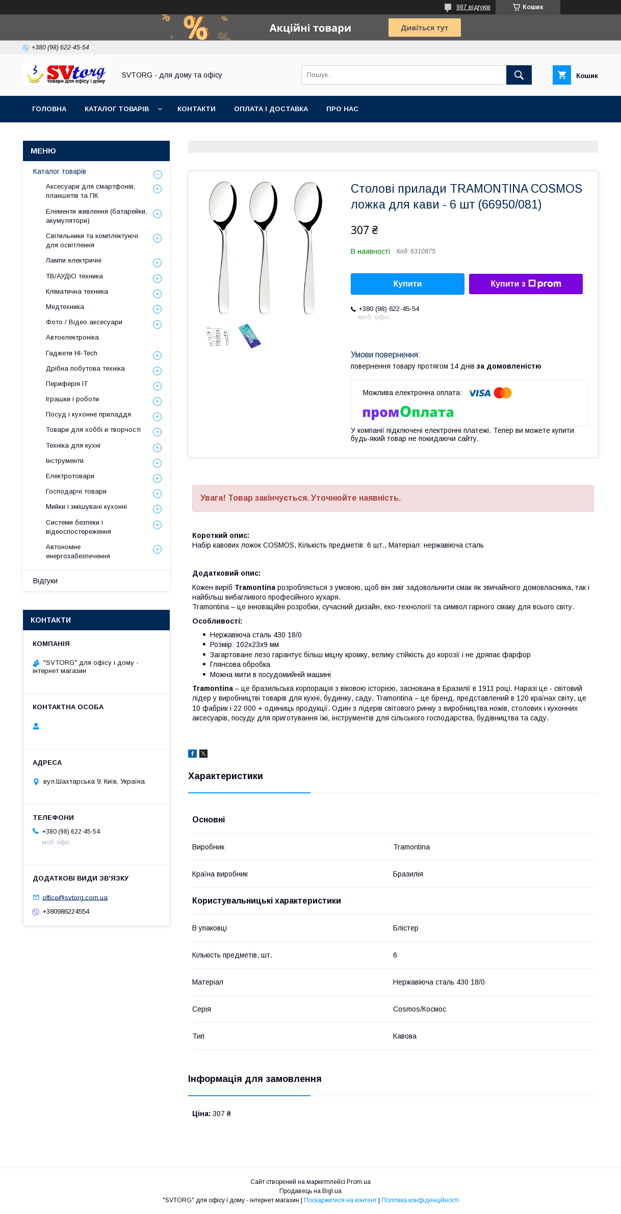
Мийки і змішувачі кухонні (86, 506)
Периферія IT (67, 384)
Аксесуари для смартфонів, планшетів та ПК (90, 191)
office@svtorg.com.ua (75, 897)
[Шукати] (519, 75)
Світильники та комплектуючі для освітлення (92, 240)
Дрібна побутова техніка (85, 368)
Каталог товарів (117, 109)
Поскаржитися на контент (340, 1200)
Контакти (196, 109)
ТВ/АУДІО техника (74, 276)
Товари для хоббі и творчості (93, 429)
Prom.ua (359, 1181)
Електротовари (70, 476)
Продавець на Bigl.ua (310, 1191)
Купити (408, 283)
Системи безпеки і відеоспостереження (78, 527)
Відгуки (45, 581)
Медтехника (65, 307)
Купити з (525, 284)
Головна (49, 109)
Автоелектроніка (72, 337)
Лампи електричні (73, 260)
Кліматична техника (77, 291)
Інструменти (65, 460)
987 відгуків (473, 7)
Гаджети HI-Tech (71, 353)
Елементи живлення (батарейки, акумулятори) (96, 216)
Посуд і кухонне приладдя (88, 414)
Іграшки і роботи (72, 399)
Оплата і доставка (271, 109)
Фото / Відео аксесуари (84, 322)
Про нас (342, 109)
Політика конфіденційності (420, 1200)
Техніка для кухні (73, 445)
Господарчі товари (76, 491)
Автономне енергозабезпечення (78, 551)
